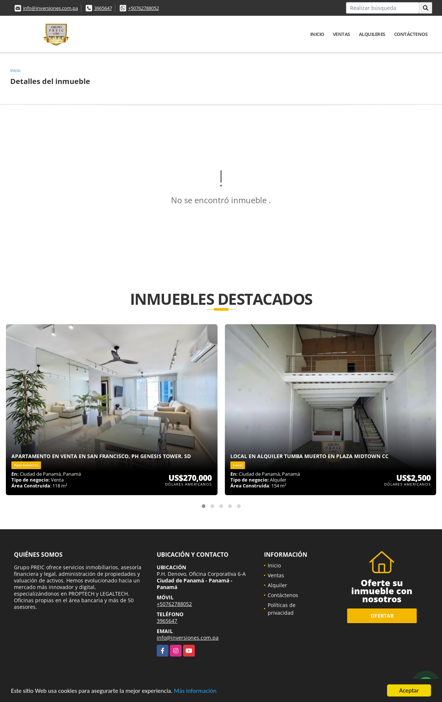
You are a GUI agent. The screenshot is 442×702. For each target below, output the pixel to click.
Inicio (317, 34)
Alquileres (372, 34)
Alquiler (277, 585)
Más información (195, 691)
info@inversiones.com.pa (50, 8)
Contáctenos (411, 34)
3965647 (103, 8)
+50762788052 (143, 8)
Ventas (341, 34)
